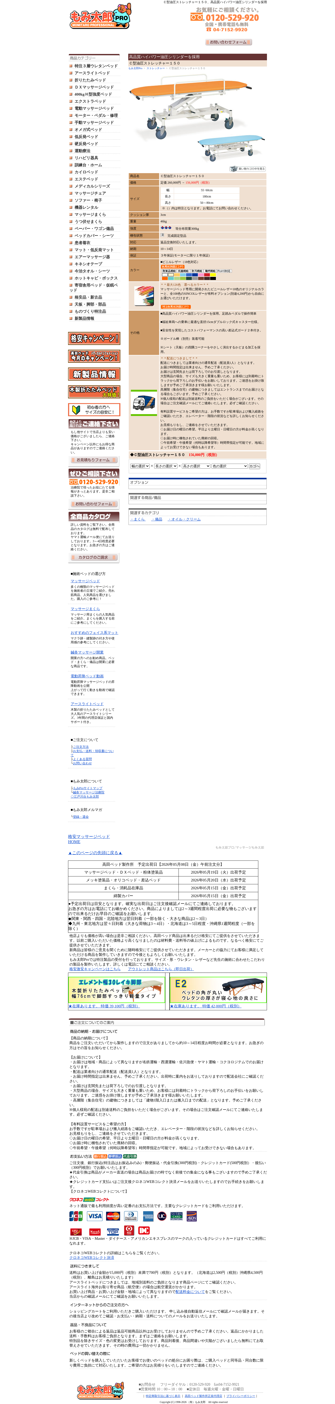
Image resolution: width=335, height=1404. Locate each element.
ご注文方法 (81, 747)
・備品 (156, 519)
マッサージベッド (85, 581)
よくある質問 (82, 759)
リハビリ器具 (86, 158)
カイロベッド (86, 172)
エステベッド (86, 179)
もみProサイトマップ (88, 788)
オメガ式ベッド (88, 130)
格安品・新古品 (88, 297)
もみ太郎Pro (135, 68)
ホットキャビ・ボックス (96, 278)
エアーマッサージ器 (92, 257)
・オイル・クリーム (184, 519)
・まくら (138, 519)
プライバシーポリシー (240, 1395)
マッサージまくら (90, 214)
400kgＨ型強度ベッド (93, 94)
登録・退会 (81, 817)
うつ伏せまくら (88, 222)
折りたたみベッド (90, 80)
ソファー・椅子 (88, 200)
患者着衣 (82, 243)
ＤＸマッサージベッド (94, 87)
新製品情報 (84, 318)
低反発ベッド (86, 137)
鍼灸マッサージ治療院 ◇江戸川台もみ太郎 (87, 794)
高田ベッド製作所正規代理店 (203, 1395)
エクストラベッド (90, 101)
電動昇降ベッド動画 (87, 676)
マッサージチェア (90, 193)
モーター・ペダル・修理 (96, 115)
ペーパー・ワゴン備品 (94, 229)
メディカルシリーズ (92, 186)
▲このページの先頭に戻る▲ (95, 853)
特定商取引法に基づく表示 (163, 1395)
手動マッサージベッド (94, 122)
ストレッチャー (156, 68)
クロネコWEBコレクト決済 (91, 1258)
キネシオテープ (88, 264)
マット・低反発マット (94, 250)
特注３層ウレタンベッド (96, 66)
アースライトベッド (92, 73)
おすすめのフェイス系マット (94, 633)
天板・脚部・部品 (90, 304)
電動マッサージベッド (94, 108)
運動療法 (82, 151)
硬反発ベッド (86, 144)
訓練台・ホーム (88, 165)
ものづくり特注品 (90, 311)
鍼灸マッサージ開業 (87, 652)
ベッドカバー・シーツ (94, 236)
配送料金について (190, 1292)
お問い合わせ (82, 763)
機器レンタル (86, 207)
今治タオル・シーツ (92, 271)
